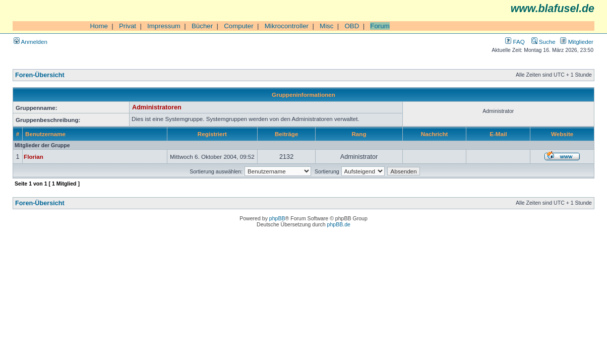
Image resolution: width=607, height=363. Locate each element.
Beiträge (286, 134)
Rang (358, 134)
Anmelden (30, 41)
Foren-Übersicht (40, 75)
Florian (33, 156)
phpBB (277, 218)
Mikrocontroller (287, 26)
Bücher (202, 26)
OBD (351, 26)
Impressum (163, 26)
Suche (543, 41)
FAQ (514, 41)
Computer (239, 26)
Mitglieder (576, 41)
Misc (326, 26)
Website (562, 134)
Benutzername (45, 134)
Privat (127, 26)
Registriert (212, 134)
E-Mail (498, 134)
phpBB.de (338, 224)
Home (99, 26)
